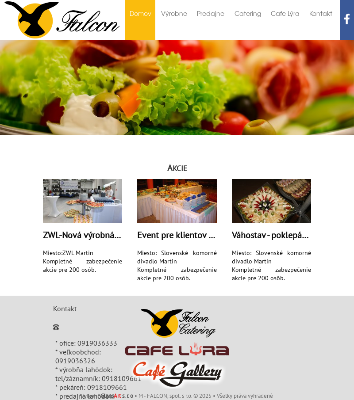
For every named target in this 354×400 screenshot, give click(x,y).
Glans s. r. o (116, 396)
